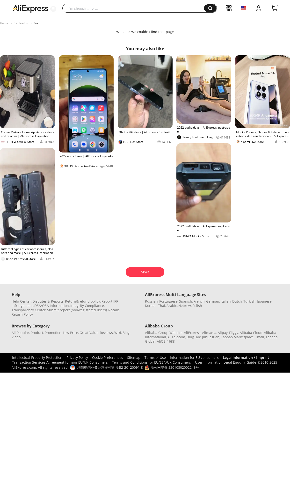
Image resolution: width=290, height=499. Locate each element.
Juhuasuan (210, 337)
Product (37, 332)
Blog (126, 332)
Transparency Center (29, 310)
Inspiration (21, 23)
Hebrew (184, 305)
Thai (161, 305)
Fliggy (233, 332)
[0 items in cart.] (274, 8)
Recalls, (114, 310)
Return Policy (22, 314)
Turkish (249, 301)
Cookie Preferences (107, 357)
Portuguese (168, 301)
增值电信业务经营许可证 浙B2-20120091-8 (110, 367)
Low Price (70, 332)
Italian (226, 301)
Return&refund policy (82, 301)
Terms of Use (155, 357)
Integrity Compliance (87, 305)
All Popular (20, 332)
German (212, 301)
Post (36, 23)
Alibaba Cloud (251, 332)
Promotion (53, 332)
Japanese (264, 301)
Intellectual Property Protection (37, 357)
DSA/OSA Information (51, 305)
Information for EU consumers (194, 357)
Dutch (237, 301)
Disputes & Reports (48, 301)
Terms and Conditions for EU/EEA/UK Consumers (151, 362)
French (199, 301)
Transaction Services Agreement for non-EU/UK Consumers (60, 362)
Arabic (172, 305)
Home (4, 23)
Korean (151, 305)
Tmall (259, 337)
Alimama (209, 332)
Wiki (117, 332)
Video (16, 337)
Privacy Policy (77, 357)
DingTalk (194, 337)
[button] (53, 9)
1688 (171, 341)
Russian (151, 301)
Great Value (89, 332)
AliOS (161, 341)
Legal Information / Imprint (246, 357)
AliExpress (192, 332)
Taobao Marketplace (237, 337)
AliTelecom (176, 337)
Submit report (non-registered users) (77, 310)
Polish (197, 305)
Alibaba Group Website (163, 332)
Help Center (21, 301)
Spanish (185, 301)
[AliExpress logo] (30, 8)
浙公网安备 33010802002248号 (172, 367)
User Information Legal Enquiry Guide (225, 362)
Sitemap (133, 357)
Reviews (106, 332)
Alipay (223, 332)
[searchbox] (135, 8)
